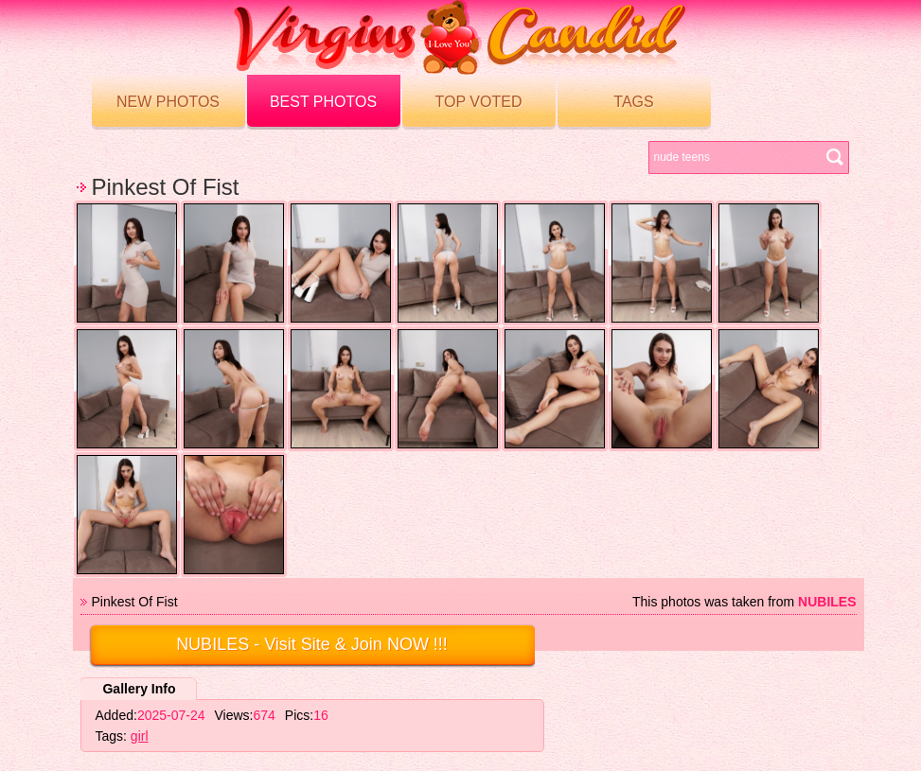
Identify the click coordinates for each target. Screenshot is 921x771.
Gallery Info (138, 688)
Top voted (478, 102)
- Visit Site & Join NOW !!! (312, 644)
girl (140, 736)
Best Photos (323, 102)
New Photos (168, 102)
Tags (633, 102)
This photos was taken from (744, 601)
